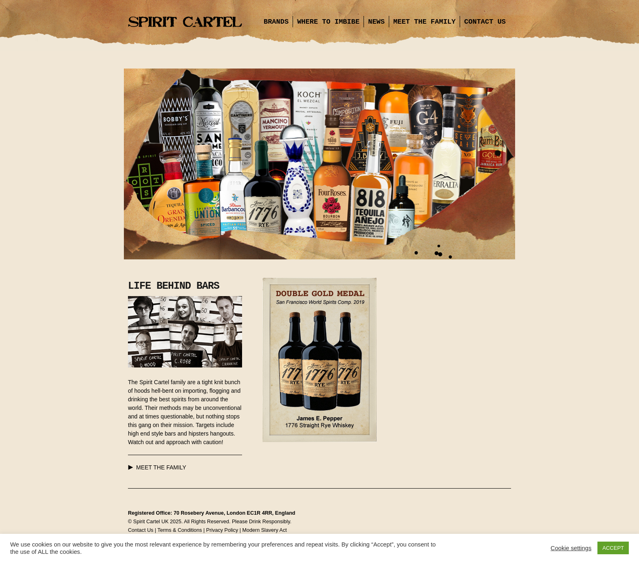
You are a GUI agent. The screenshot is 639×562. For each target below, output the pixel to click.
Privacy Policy (222, 530)
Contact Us (485, 22)
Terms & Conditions (179, 530)
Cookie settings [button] (571, 548)
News (376, 22)
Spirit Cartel (185, 22)
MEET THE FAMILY (161, 467)
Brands (276, 22)
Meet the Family (424, 22)
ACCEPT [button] (613, 548)
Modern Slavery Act (264, 530)
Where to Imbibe (328, 22)
